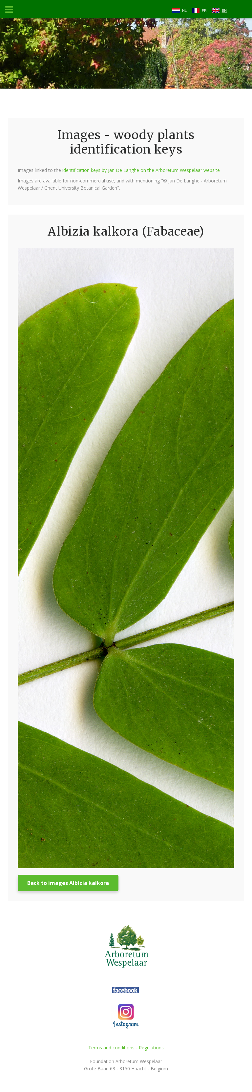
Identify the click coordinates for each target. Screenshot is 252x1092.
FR (204, 10)
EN (224, 10)
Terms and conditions (111, 1047)
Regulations (151, 1047)
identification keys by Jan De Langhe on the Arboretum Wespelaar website (141, 170)
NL (184, 10)
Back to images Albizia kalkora (68, 883)
